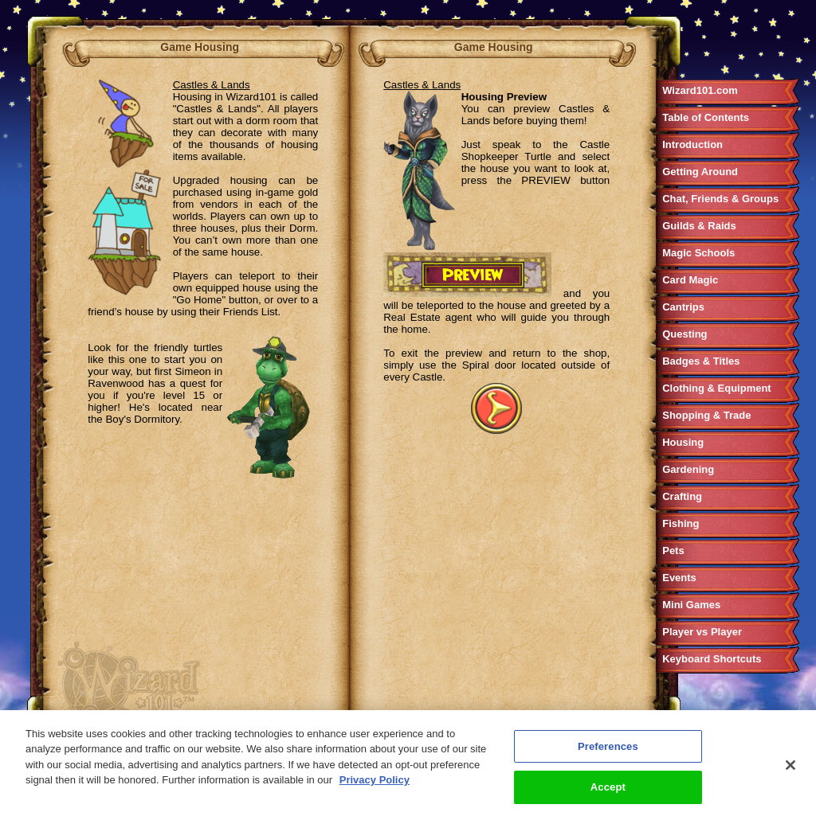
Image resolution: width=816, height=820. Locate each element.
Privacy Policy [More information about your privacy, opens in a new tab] (374, 782)
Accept (608, 789)
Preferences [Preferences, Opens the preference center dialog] (608, 748)
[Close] (790, 766)
